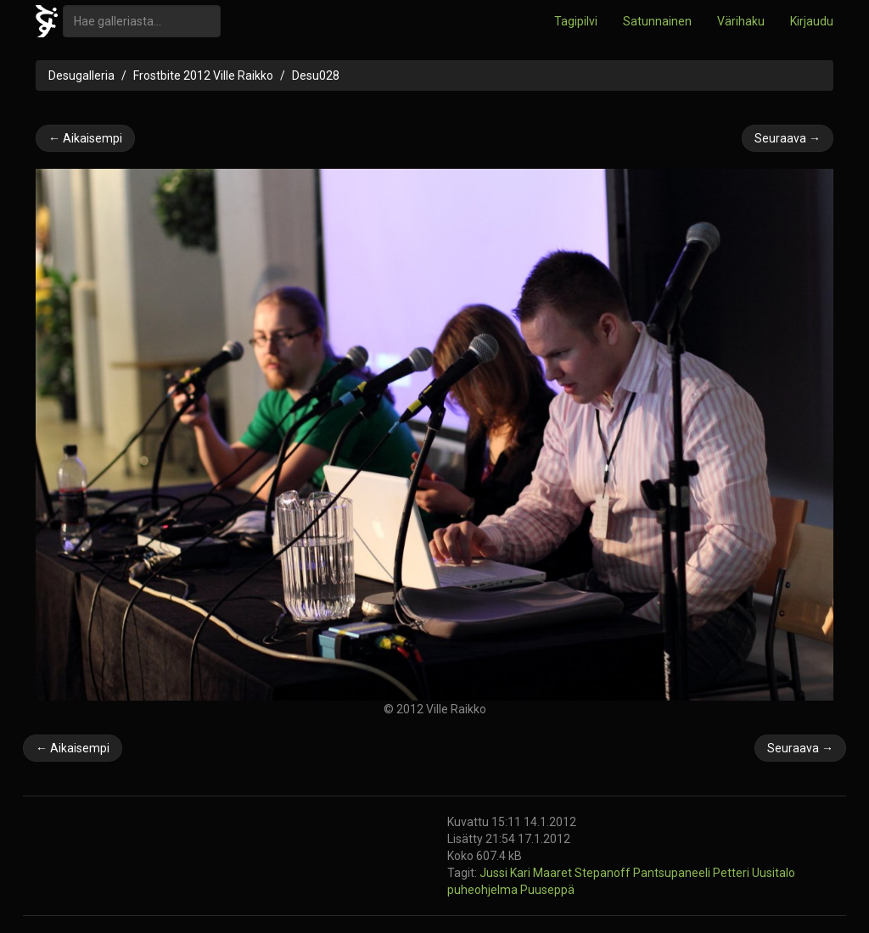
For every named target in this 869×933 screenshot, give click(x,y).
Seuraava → (787, 138)
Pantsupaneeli (673, 873)
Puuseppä (547, 890)
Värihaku (741, 21)
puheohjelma (483, 890)
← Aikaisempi (85, 138)
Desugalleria (81, 75)
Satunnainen (657, 21)
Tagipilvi (575, 21)
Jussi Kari (506, 873)
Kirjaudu (811, 21)
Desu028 (315, 75)
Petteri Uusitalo (754, 873)
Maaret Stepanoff (583, 873)
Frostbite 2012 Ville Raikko (203, 75)
